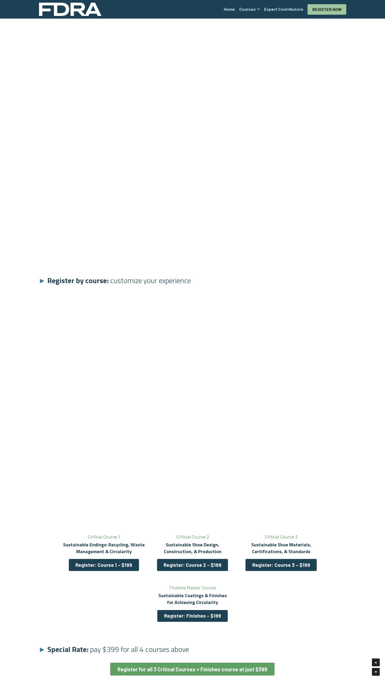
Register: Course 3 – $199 (231, 564)
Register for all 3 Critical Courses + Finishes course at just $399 (192, 617)
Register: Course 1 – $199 (75, 564)
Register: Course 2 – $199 (153, 564)
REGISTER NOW (327, 9)
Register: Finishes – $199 (309, 564)
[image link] (70, 9)
